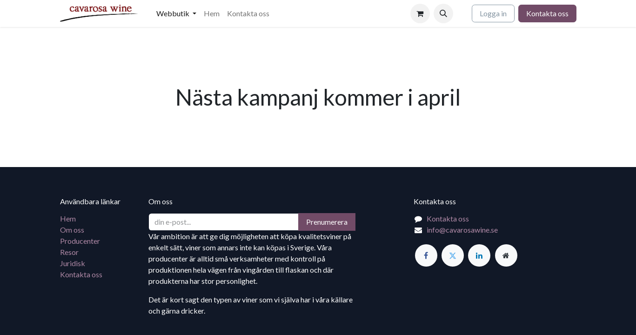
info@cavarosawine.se (462, 229)
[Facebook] (426, 255)
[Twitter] (453, 255)
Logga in (493, 13)
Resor (69, 252)
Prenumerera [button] (327, 221)
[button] (443, 13)
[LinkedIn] (479, 255)
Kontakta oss (547, 13)
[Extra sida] (506, 255)
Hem (68, 218)
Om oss (72, 229)
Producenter (80, 240)
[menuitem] (176, 13)
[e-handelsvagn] (420, 13)
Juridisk (72, 263)
